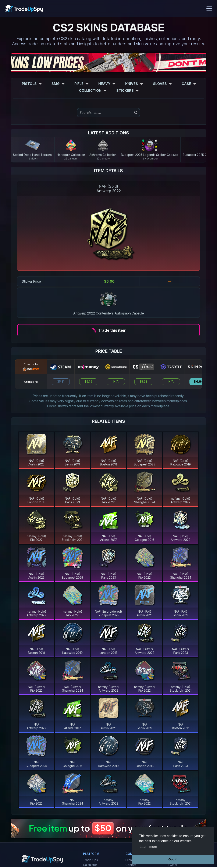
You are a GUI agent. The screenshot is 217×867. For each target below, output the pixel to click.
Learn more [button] (148, 847)
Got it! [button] (172, 859)
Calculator (90, 865)
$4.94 (198, 381)
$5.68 (143, 381)
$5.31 (60, 381)
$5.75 (88, 381)
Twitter (172, 865)
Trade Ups (90, 860)
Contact (130, 865)
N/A (115, 381)
